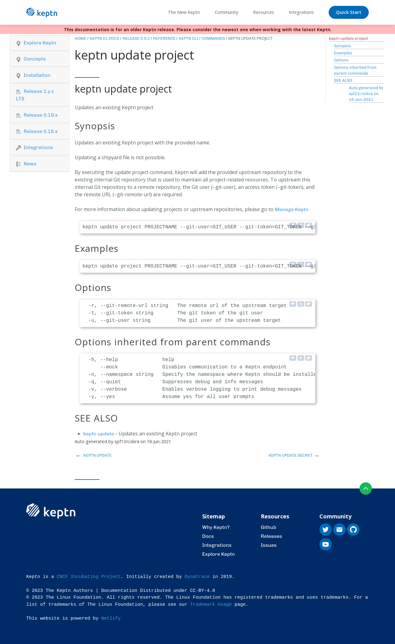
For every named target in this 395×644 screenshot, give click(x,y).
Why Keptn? (216, 527)
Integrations (216, 545)
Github (268, 527)
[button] (39, 42)
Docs (208, 536)
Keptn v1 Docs (104, 38)
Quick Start (348, 12)
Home (80, 38)
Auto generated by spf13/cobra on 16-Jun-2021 (366, 93)
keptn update (98, 434)
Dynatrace (197, 577)
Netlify (111, 618)
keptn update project (348, 38)
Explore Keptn (218, 554)
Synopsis (342, 46)
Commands (213, 38)
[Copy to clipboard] (308, 225)
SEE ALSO (343, 80)
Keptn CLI (188, 38)
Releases (271, 536)
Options (341, 60)
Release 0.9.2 (136, 38)
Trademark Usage (211, 604)
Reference (164, 38)
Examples (343, 53)
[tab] (39, 43)
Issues (268, 545)
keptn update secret (293, 455)
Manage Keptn (292, 209)
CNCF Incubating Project (89, 577)
